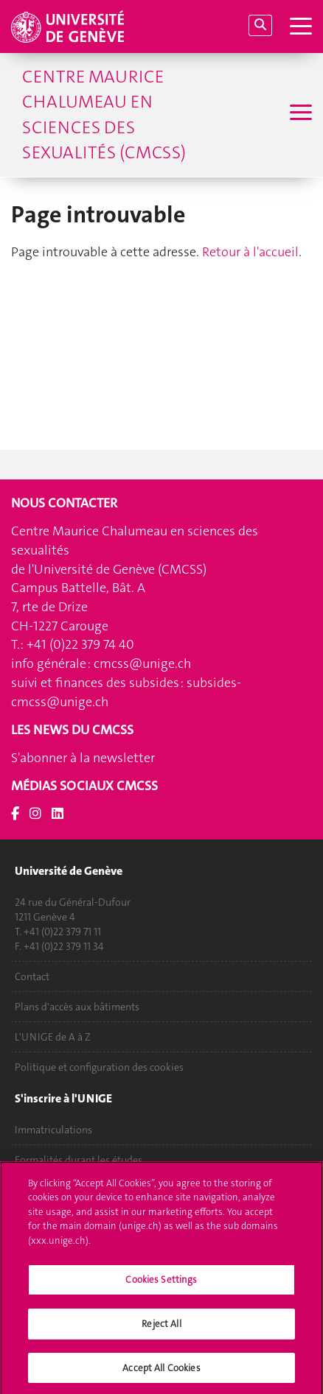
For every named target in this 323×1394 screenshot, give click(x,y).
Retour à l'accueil (250, 252)
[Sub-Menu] (299, 114)
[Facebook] (15, 814)
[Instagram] (35, 814)
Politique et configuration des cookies (99, 1067)
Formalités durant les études (78, 1159)
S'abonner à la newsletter (83, 758)
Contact (32, 976)
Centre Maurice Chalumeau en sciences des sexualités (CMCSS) (104, 114)
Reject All (161, 1328)
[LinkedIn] (57, 814)
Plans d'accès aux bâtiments (77, 1006)
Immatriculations (53, 1129)
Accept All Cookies (161, 1372)
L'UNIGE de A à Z (53, 1036)
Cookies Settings (161, 1284)
